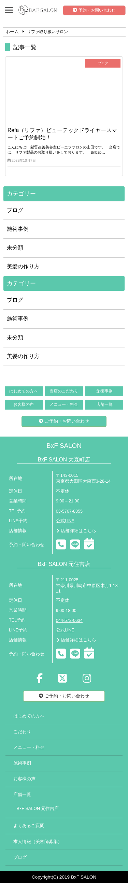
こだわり (22, 731)
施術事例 (18, 229)
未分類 (15, 248)
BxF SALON (64, 445)
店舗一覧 (104, 404)
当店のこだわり (63, 391)
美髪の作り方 (23, 266)
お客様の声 (23, 404)
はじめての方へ (23, 391)
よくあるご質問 (28, 825)
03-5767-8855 (69, 511)
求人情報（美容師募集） (37, 841)
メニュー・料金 (63, 404)
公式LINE (65, 520)
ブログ (15, 210)
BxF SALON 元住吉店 (38, 808)
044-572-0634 (69, 620)
